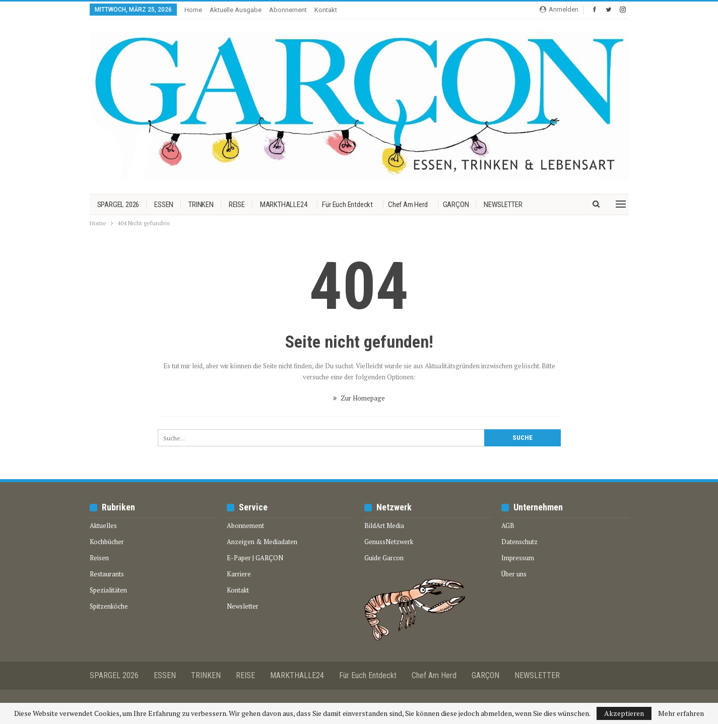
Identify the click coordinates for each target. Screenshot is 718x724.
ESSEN (163, 204)
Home (193, 10)
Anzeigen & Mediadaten (262, 541)
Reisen (99, 557)
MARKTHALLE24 (283, 204)
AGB (507, 525)
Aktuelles (103, 525)
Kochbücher (107, 541)
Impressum (517, 557)
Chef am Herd (408, 204)
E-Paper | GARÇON (255, 557)
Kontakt (325, 10)
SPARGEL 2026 (118, 204)
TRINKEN (201, 204)
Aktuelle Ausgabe (236, 10)
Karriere (239, 573)
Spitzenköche (109, 606)
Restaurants (107, 573)
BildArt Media (384, 525)
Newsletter (242, 606)
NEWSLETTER (503, 204)
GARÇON (456, 204)
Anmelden (559, 9)
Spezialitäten (108, 590)
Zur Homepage (359, 398)
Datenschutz (519, 541)
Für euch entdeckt (347, 204)
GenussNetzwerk (388, 541)
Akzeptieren (624, 713)
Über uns (514, 573)
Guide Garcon (384, 557)
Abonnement (288, 10)
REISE (237, 204)
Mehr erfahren (681, 713)
